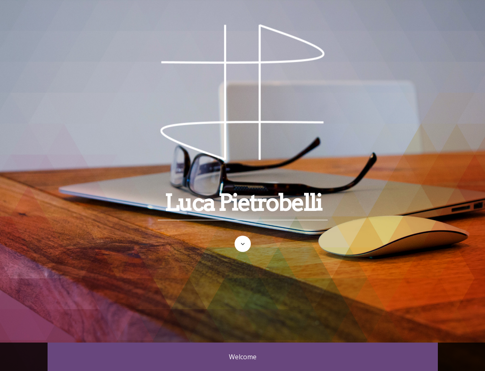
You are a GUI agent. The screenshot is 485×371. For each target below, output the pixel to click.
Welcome (243, 356)
